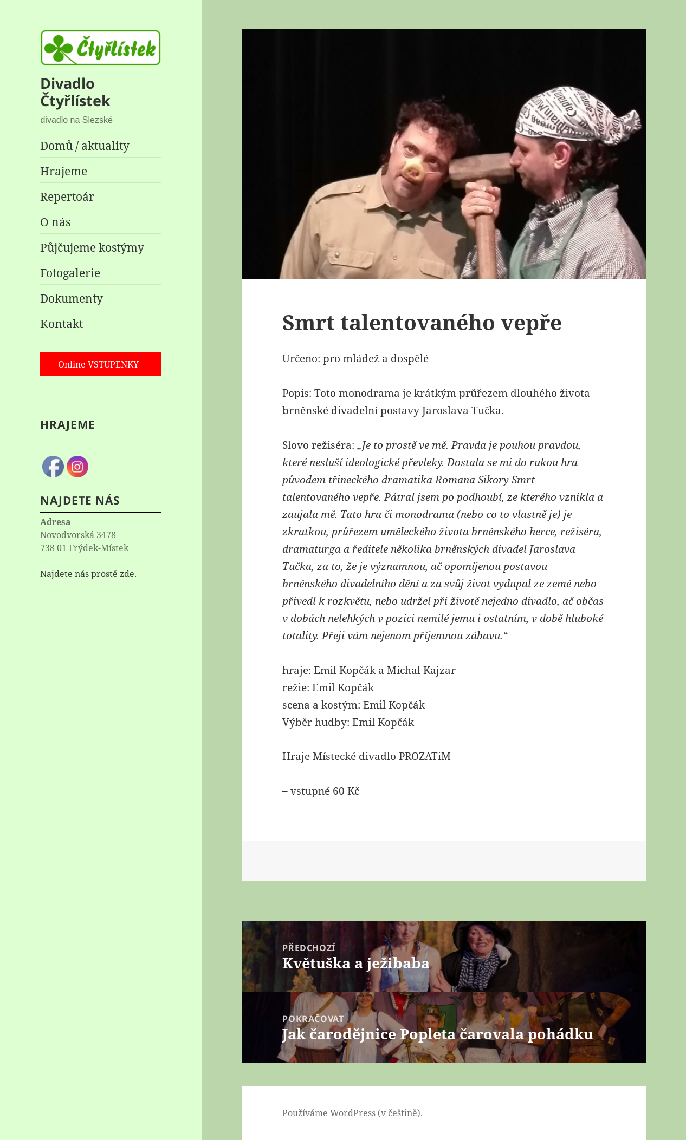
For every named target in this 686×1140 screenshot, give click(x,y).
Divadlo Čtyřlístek (75, 91)
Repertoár (67, 196)
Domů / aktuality (85, 145)
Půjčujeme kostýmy (92, 247)
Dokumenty (71, 298)
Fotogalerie (70, 272)
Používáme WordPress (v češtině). (352, 1113)
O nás (55, 222)
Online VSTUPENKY (98, 364)
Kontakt (61, 323)
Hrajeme (63, 171)
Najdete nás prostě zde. (88, 574)
